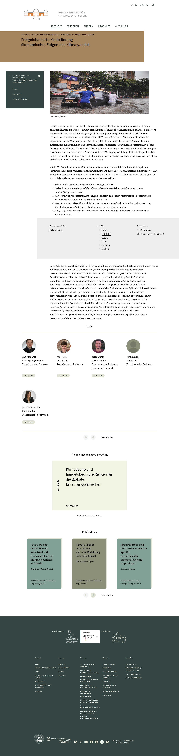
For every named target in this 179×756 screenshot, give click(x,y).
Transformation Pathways (35, 364)
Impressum (117, 741)
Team (14, 90)
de (136, 5)
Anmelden (144, 5)
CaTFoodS (57, 485)
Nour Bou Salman (31, 407)
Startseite (25, 35)
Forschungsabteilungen (49, 35)
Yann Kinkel (132, 356)
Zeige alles (107, 437)
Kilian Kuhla (98, 356)
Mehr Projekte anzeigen (89, 516)
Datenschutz (129, 741)
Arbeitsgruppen (87, 35)
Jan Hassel (62, 356)
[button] (85, 437)
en (132, 5)
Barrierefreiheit (123, 743)
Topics (28, 375)
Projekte (17, 95)
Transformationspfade (70, 35)
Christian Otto (55, 230)
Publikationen (20, 100)
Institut (34, 35)
